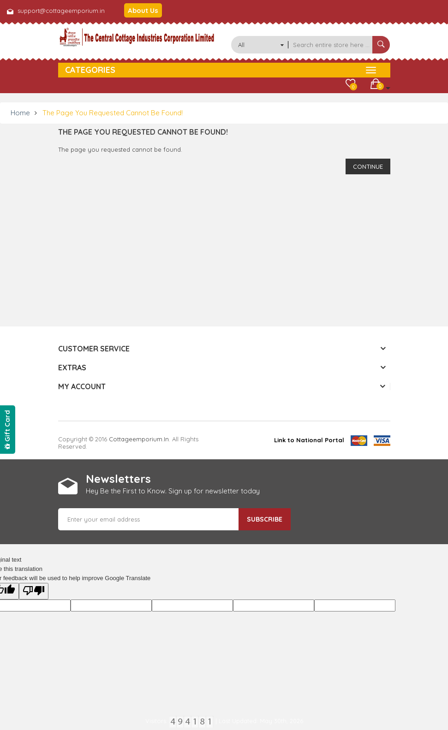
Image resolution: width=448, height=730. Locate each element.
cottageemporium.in (139, 439)
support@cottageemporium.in (61, 10)
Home (20, 112)
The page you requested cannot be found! (112, 112)
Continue (368, 166)
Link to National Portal (309, 440)
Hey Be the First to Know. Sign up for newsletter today (173, 491)
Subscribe (264, 519)
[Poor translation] (33, 591)
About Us (143, 10)
